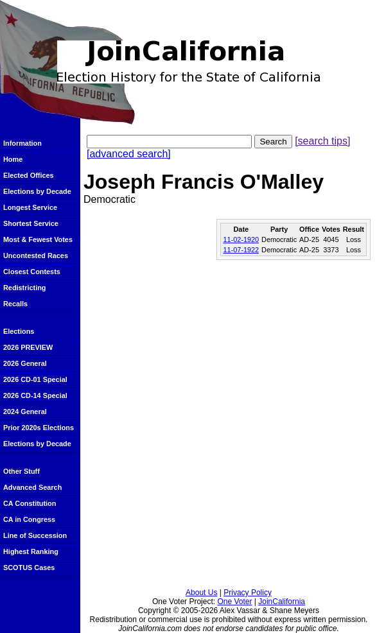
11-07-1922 (241, 250)
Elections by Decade (37, 191)
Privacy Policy (248, 592)
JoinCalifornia (281, 601)
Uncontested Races (35, 255)
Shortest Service (30, 223)
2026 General (25, 363)
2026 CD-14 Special (35, 395)
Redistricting (24, 287)
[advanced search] (129, 153)
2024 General (25, 411)
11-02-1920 (241, 239)
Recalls (15, 304)
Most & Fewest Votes (38, 239)
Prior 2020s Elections (38, 427)
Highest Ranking (30, 551)
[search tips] (322, 140)
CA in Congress (29, 519)
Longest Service (30, 207)
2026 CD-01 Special (35, 379)
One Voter (234, 601)
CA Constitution (29, 503)
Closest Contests (31, 271)
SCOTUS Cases (29, 567)
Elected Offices (28, 175)
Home (12, 159)
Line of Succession (35, 535)
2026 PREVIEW (28, 347)
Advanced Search (32, 487)
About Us (201, 592)
